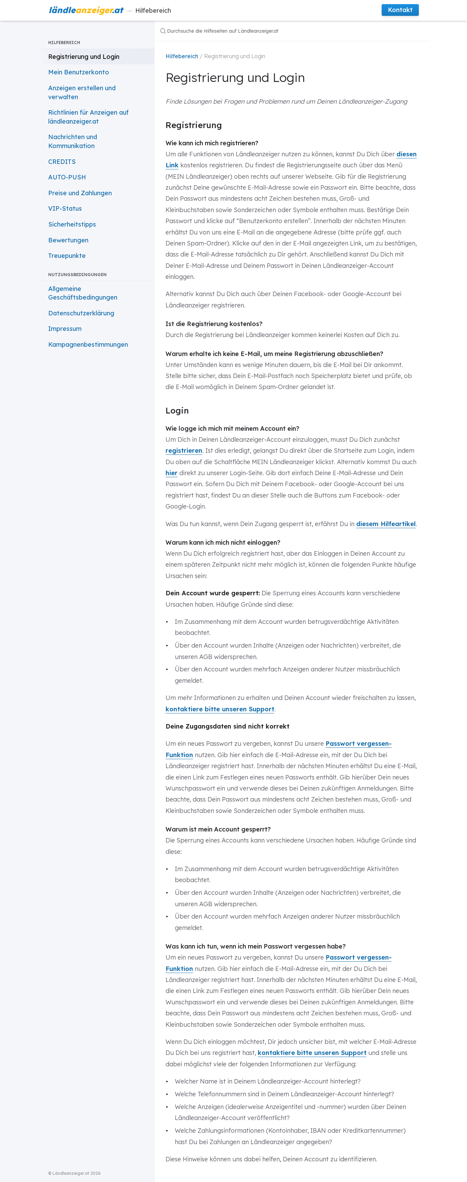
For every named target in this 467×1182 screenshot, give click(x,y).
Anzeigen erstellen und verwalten (82, 92)
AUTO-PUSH (67, 177)
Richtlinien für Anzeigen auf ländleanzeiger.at (88, 116)
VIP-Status (65, 208)
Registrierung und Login (83, 57)
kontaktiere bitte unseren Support (220, 709)
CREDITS (62, 162)
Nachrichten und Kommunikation (72, 141)
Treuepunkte (67, 256)
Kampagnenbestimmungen (88, 344)
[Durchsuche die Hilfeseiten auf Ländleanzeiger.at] (247, 31)
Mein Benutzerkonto (78, 72)
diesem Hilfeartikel (386, 524)
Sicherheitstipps (72, 224)
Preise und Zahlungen (80, 193)
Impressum (65, 329)
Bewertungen (68, 240)
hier (172, 473)
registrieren (184, 450)
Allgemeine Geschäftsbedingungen (82, 293)
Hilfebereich (110, 10)
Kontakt (400, 10)
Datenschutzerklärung (81, 313)
